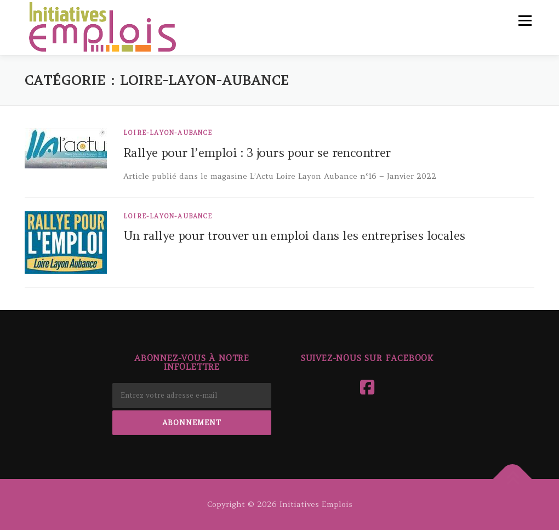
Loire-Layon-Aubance (167, 133)
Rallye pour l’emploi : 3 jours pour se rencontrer (257, 152)
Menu (524, 20)
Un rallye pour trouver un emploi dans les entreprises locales (294, 235)
